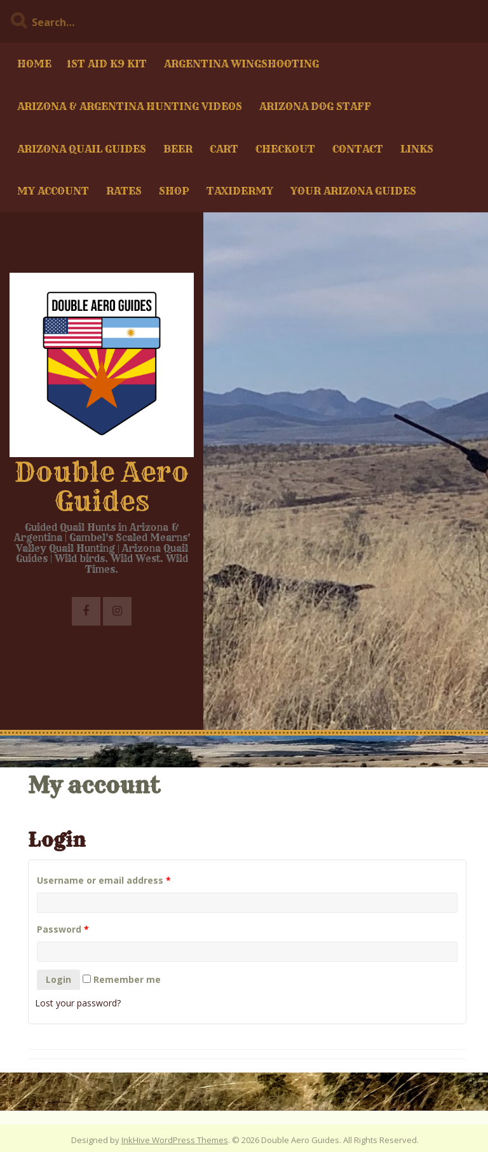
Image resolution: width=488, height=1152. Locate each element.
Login (58, 979)
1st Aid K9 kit (107, 63)
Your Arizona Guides (353, 190)
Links (416, 148)
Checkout (285, 148)
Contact (357, 148)
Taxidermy (240, 190)
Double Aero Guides (101, 486)
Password (63, 929)
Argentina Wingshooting (241, 63)
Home (34, 63)
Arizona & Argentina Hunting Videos (129, 106)
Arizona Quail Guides (81, 148)
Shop (174, 190)
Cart (224, 148)
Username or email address (104, 880)
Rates (124, 190)
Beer (178, 148)
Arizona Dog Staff (315, 106)
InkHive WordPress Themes (174, 1140)
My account (53, 190)
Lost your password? (78, 1003)
